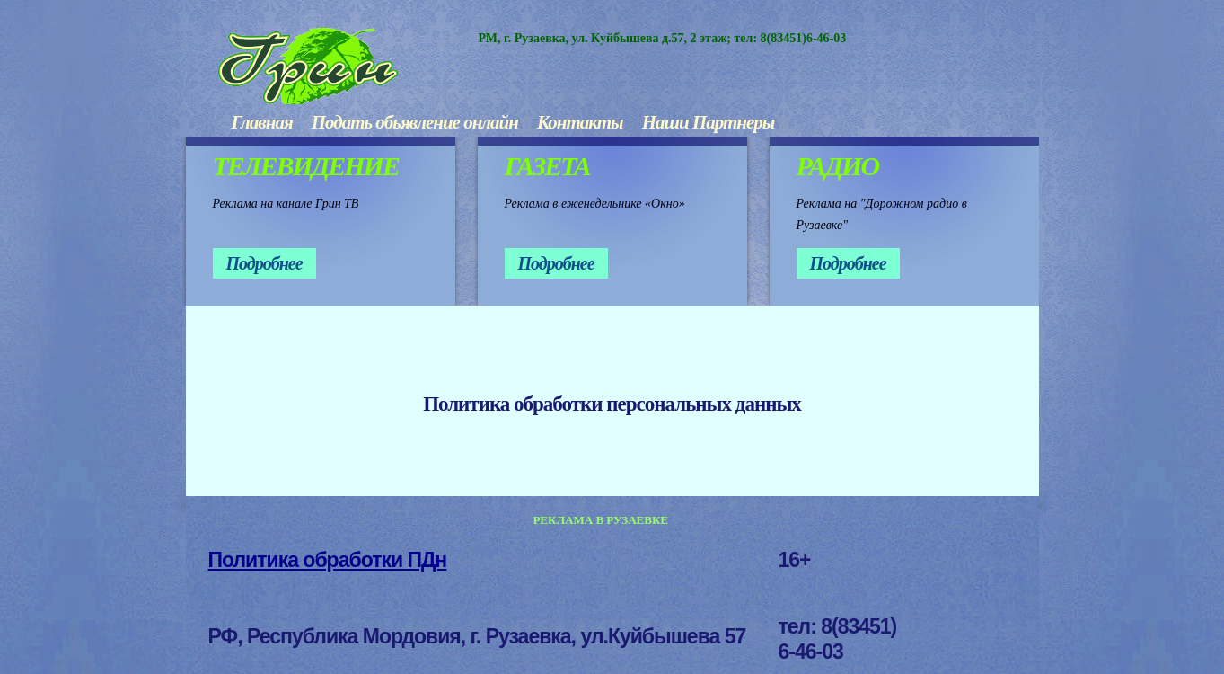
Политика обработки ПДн (327, 560)
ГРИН (348, 66)
